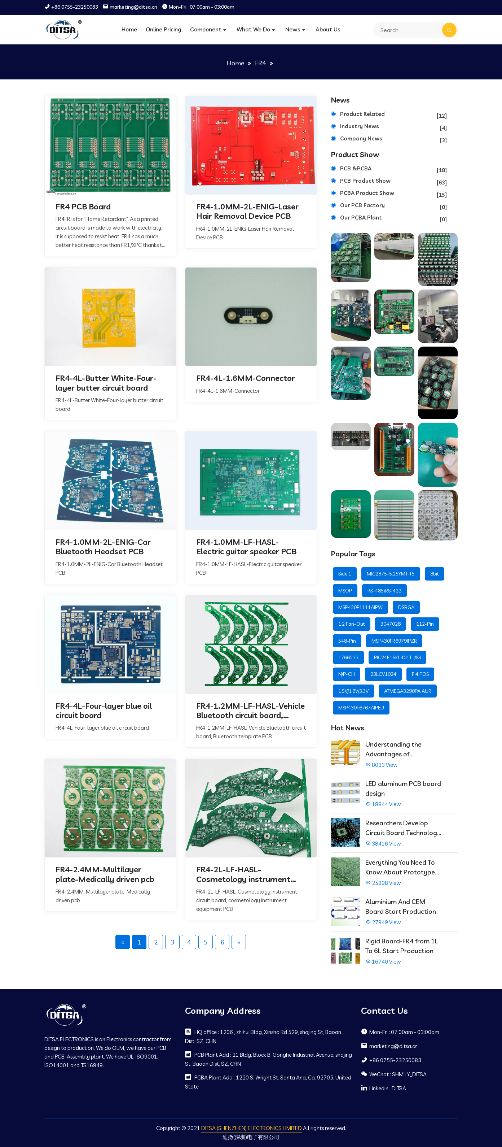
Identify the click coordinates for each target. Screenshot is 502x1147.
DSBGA (406, 607)
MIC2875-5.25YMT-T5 (391, 573)
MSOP (345, 590)
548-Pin (347, 641)
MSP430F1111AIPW (360, 607)
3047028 (390, 624)
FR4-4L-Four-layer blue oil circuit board (104, 710)
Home (129, 29)
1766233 (348, 657)
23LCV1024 (383, 674)
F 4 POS (420, 674)
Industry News (393, 127)
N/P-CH (346, 674)
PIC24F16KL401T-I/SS (397, 657)
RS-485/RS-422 (384, 590)
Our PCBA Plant (393, 219)
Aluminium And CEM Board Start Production (400, 907)
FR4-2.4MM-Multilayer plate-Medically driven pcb (105, 874)
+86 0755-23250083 (74, 7)
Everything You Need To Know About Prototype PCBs (400, 867)
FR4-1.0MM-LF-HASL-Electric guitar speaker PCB (246, 546)
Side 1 (344, 573)
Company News (393, 140)
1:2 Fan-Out (351, 624)
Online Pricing (163, 29)
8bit (434, 573)
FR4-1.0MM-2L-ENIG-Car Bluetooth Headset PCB (103, 546)
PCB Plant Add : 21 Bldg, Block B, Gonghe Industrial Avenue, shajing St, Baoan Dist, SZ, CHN (268, 1059)
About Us (328, 29)
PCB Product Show (393, 182)
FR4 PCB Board (83, 206)
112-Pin (425, 624)
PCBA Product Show (393, 194)
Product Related (393, 115)
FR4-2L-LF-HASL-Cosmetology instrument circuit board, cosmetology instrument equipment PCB (246, 874)
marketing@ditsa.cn (133, 7)
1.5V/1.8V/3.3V (353, 691)
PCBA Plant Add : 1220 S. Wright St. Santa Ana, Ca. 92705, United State (268, 1082)
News (292, 29)
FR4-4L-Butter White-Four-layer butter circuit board (106, 382)
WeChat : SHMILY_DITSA (394, 1074)
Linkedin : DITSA (383, 1088)
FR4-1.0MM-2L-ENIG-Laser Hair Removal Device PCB (247, 211)
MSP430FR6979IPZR (394, 641)
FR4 (260, 63)
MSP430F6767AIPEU (361, 707)
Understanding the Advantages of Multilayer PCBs (393, 749)
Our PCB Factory (393, 207)
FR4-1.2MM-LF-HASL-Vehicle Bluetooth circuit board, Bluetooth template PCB (250, 710)
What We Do (253, 29)
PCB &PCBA (393, 170)
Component (205, 29)
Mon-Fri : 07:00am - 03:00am (201, 7)
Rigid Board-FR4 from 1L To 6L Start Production (401, 946)
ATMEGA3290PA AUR (407, 691)
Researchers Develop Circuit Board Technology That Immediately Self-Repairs (403, 828)
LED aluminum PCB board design (403, 788)
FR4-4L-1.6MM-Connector (245, 378)
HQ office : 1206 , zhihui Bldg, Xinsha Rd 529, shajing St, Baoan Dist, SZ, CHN (263, 1036)
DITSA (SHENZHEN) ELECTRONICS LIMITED (251, 1128)
